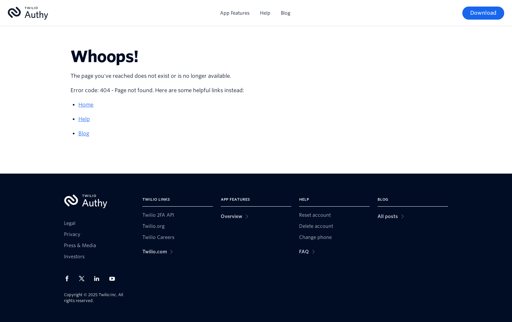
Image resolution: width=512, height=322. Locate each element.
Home (85, 105)
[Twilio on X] (84, 278)
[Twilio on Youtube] (114, 278)
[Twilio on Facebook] (69, 278)
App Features (234, 13)
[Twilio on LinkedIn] (99, 278)
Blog (285, 13)
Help (265, 13)
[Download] (483, 13)
